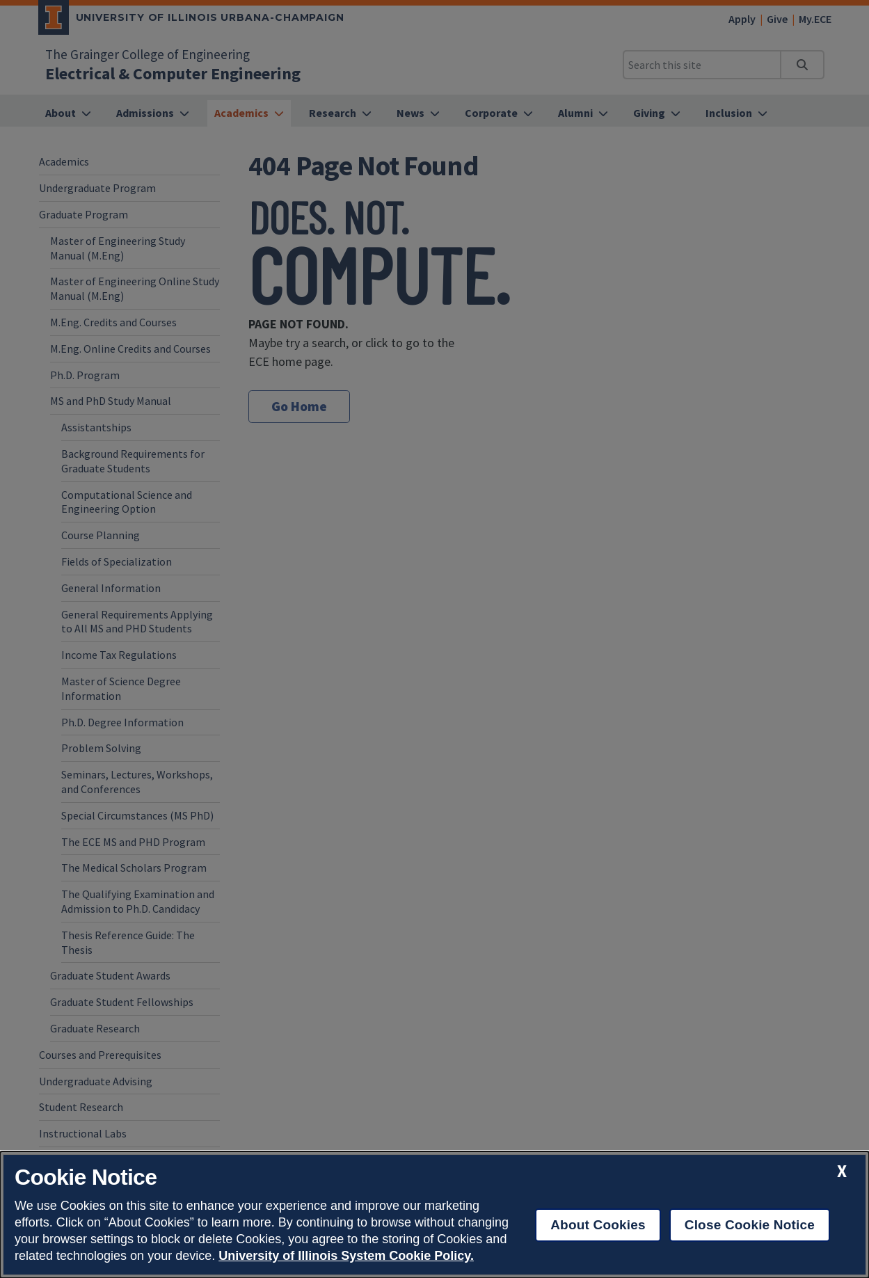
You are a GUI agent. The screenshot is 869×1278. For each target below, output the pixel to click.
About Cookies (598, 1224)
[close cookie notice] (842, 1171)
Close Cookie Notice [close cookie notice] (750, 1224)
